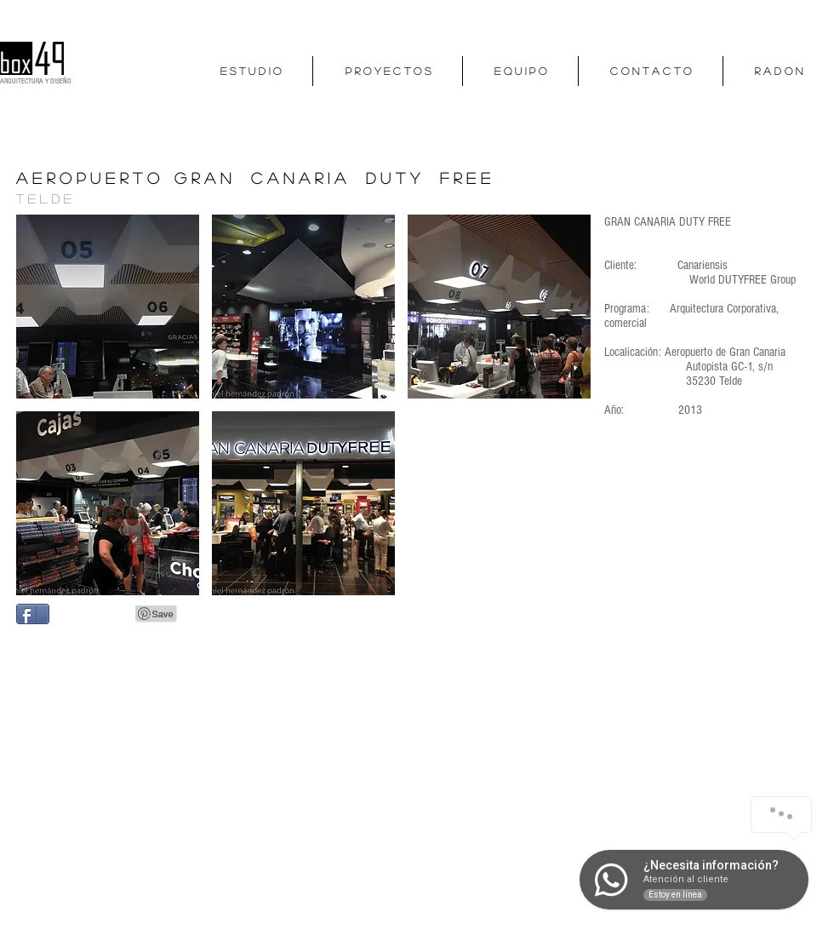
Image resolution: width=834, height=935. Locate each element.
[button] (107, 307)
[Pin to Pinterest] (156, 613)
